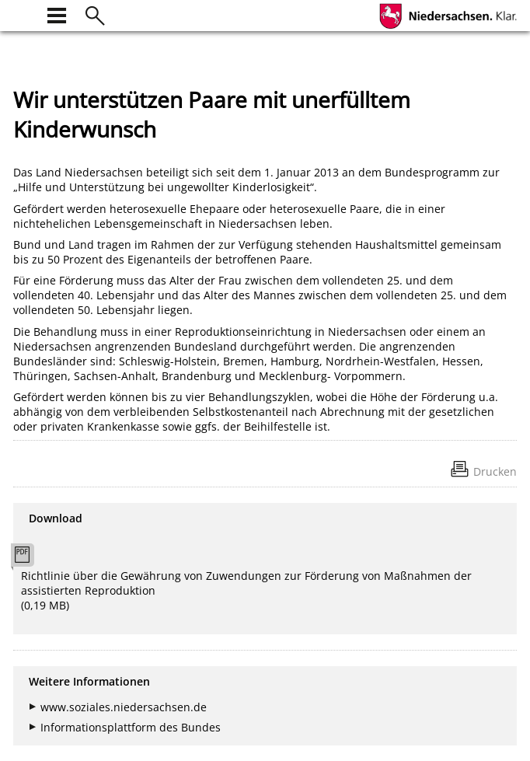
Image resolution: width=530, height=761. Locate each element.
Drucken (495, 471)
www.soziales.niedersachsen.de (123, 707)
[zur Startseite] (22, 13)
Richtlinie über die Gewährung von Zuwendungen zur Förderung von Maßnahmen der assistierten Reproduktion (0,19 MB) (246, 590)
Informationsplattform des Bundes (130, 727)
